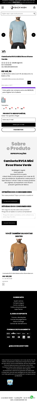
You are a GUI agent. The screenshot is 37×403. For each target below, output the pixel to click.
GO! (34, 14)
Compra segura (18, 303)
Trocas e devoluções (18, 317)
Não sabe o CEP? (7, 85)
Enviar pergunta (9, 223)
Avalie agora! (17, 63)
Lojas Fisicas (18, 309)
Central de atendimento (18, 324)
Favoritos (18, 130)
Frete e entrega (18, 321)
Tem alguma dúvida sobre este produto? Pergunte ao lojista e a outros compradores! (17, 211)
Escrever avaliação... (11, 201)
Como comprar (18, 305)
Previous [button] (1, 262)
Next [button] (36, 262)
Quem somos (18, 301)
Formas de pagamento (19, 319)
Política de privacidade (18, 307)
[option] (18, 33)
